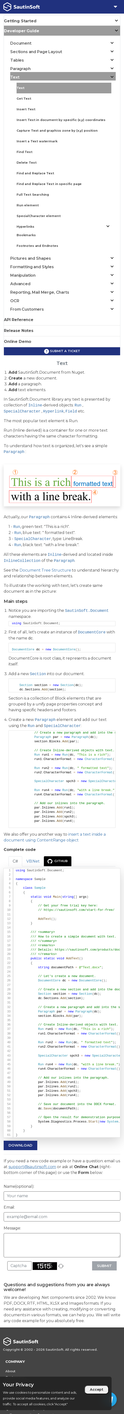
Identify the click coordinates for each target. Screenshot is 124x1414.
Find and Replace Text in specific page (49, 184)
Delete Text (26, 162)
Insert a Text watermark (37, 141)
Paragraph (14, 452)
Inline (35, 405)
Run (78, 405)
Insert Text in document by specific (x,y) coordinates (61, 120)
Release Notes (18, 330)
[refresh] (61, 1266)
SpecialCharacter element (38, 216)
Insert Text (26, 109)
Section (38, 674)
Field (71, 411)
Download (20, 1145)
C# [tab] (15, 861)
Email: (9, 1207)
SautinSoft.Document (87, 611)
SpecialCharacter (22, 411)
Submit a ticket (62, 351)
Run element (27, 205)
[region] (56, 1393)
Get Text (24, 98)
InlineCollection (22, 561)
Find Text (24, 152)
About (10, 1371)
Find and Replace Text (35, 173)
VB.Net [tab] (33, 861)
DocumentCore (91, 632)
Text (20, 88)
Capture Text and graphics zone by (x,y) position (57, 130)
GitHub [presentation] (58, 861)
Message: (12, 1228)
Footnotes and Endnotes (37, 246)
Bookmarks (26, 235)
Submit (104, 1265)
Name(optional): (19, 1186)
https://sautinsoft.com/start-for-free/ (79, 910)
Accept (96, 1389)
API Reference (18, 319)
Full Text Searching (33, 194)
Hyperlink (53, 411)
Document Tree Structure (45, 570)
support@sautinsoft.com (32, 1166)
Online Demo (17, 341)
